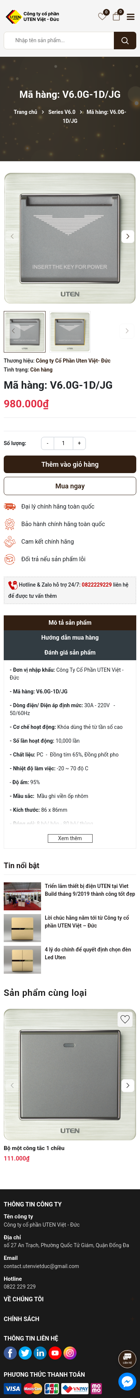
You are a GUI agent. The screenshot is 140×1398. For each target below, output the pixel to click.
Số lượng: (15, 443)
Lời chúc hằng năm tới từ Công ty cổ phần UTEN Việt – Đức (87, 922)
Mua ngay (70, 486)
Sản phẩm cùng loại (45, 993)
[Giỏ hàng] (116, 16)
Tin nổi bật (21, 865)
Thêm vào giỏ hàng (70, 464)
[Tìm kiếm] (125, 40)
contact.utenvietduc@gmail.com (41, 1266)
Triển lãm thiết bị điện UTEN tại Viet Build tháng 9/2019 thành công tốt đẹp (90, 890)
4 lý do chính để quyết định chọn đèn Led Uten (88, 953)
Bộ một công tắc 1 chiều (34, 1148)
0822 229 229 (20, 1287)
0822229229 (97, 585)
